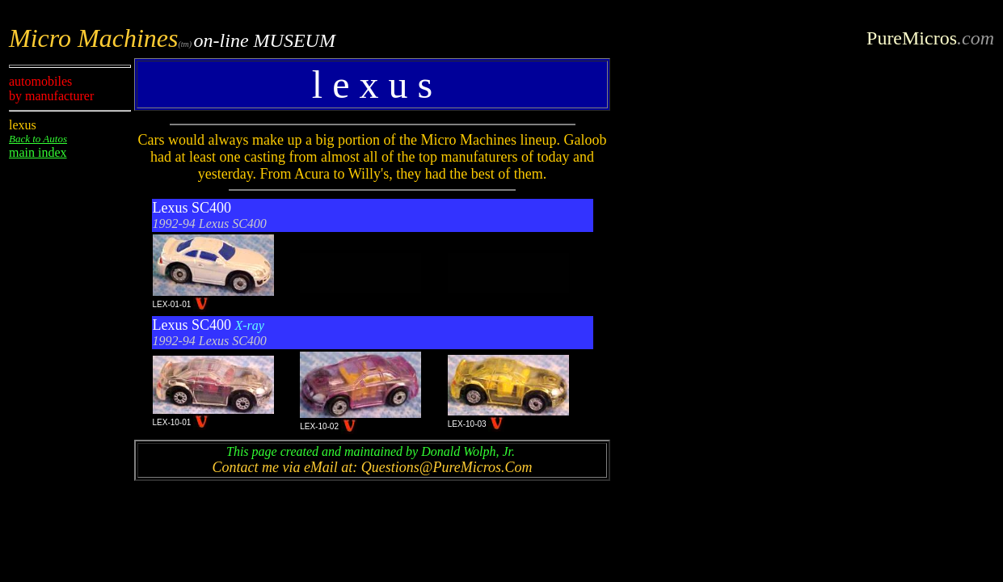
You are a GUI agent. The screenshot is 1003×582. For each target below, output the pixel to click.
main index (38, 152)
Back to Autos (38, 139)
